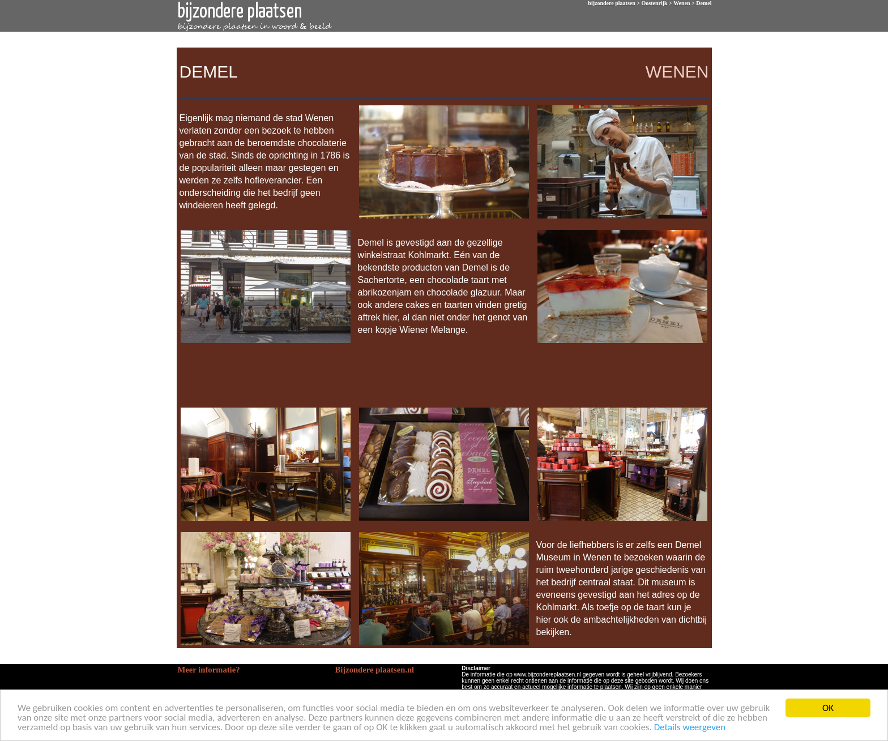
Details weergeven (690, 728)
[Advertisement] (442, 374)
